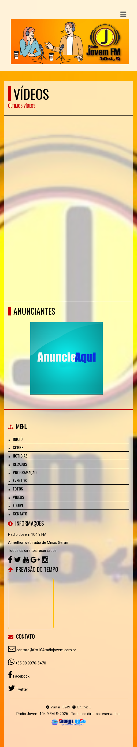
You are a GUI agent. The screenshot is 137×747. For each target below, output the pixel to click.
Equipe (18, 505)
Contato (20, 513)
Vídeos (18, 497)
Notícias (20, 456)
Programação (24, 472)
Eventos (20, 480)
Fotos (18, 489)
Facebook (20, 676)
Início (18, 439)
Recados (20, 464)
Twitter (21, 689)
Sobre (18, 447)
